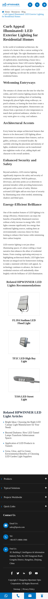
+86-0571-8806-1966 (18, 540)
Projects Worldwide (13, 497)
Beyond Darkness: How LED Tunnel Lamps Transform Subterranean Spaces (22, 435)
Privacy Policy (29, 589)
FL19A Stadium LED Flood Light (24, 322)
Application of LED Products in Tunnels (20, 444)
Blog (23, 12)
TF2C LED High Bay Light (24, 360)
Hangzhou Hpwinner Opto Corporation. (26, 582)
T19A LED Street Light (24, 398)
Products (8, 479)
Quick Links (9, 506)
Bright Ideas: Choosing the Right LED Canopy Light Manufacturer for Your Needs (23, 425)
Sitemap (16, 589)
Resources (16, 12)
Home (7, 12)
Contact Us (9, 515)
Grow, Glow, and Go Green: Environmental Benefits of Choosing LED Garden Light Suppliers (22, 454)
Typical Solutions (12, 488)
